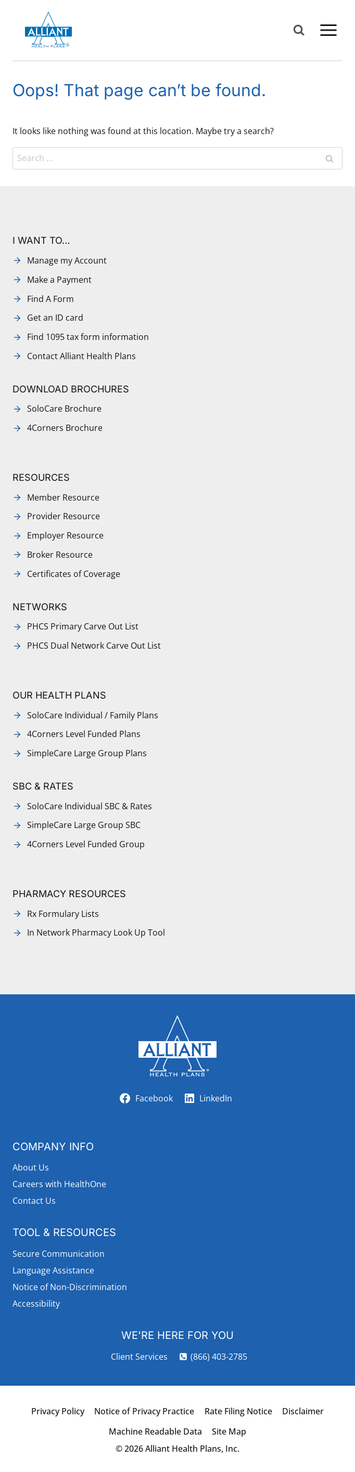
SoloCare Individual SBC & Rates (89, 806)
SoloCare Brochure (64, 408)
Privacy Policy (57, 1411)
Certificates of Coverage (73, 574)
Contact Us (34, 1200)
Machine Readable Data (155, 1431)
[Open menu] (328, 30)
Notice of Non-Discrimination (69, 1287)
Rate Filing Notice (238, 1411)
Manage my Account (67, 260)
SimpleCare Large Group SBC (84, 825)
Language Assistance (53, 1270)
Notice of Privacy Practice (144, 1411)
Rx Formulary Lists (63, 913)
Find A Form (50, 299)
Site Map (229, 1431)
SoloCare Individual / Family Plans (92, 715)
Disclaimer (303, 1411)
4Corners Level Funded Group (86, 844)
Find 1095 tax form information (88, 337)
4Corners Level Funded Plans (84, 734)
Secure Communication (58, 1253)
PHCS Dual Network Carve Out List (94, 645)
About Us (30, 1167)
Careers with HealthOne (59, 1184)
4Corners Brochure (65, 427)
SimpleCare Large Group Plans (87, 753)
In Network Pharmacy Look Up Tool (96, 932)
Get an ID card (55, 317)
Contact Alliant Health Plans (81, 356)
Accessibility (36, 1303)
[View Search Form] (299, 30)
